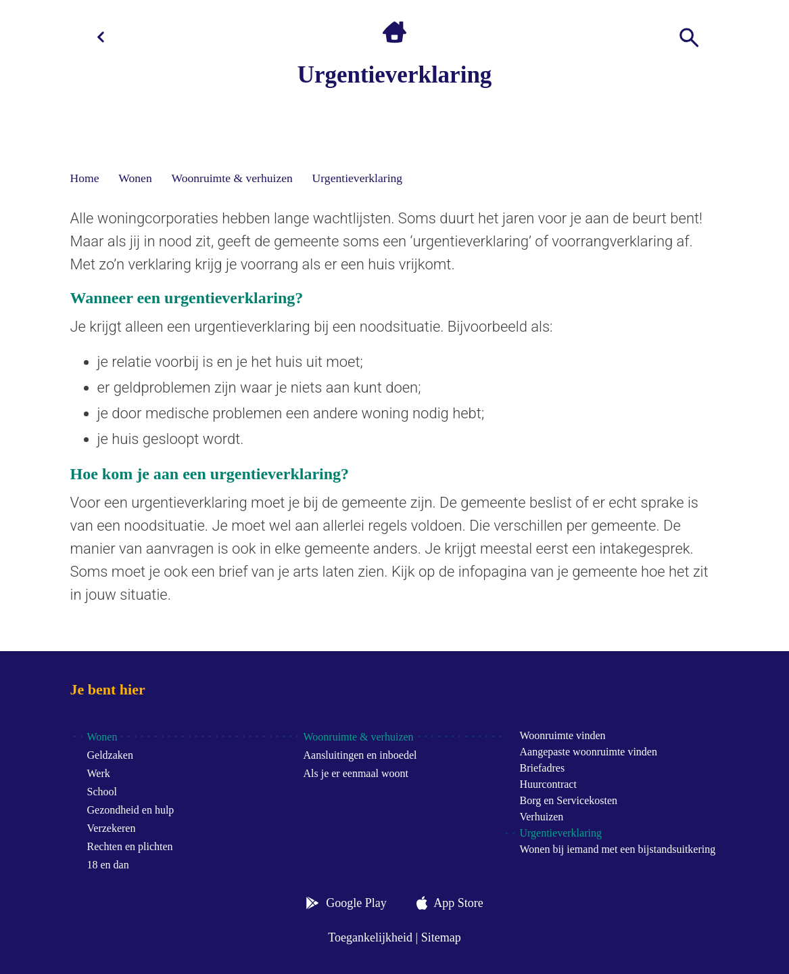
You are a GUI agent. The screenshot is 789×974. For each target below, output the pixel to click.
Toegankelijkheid (370, 937)
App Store (458, 903)
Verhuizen (541, 816)
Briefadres (542, 768)
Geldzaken (110, 755)
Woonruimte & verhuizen (231, 178)
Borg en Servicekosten (568, 800)
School (102, 791)
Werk (98, 773)
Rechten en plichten (130, 846)
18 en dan (108, 864)
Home (84, 178)
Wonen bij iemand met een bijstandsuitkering (617, 849)
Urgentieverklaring (357, 178)
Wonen (134, 178)
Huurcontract (547, 784)
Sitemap (441, 937)
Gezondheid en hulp (130, 810)
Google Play (356, 903)
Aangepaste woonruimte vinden (588, 751)
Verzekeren (111, 828)
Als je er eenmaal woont (355, 773)
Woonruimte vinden (562, 735)
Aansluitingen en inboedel (359, 755)
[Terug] (101, 37)
